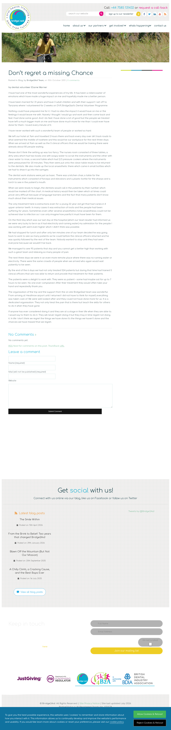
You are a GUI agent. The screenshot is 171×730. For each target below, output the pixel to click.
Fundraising (18, 40)
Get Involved (117, 25)
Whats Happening (140, 25)
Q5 (18, 463)
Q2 (48, 432)
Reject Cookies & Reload (150, 723)
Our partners (97, 25)
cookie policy (117, 722)
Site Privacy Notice (90, 703)
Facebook (144, 14)
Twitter (149, 14)
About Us (79, 25)
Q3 (90, 432)
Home (66, 25)
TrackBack (56, 346)
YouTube (160, 14)
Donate (157, 40)
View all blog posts (30, 592)
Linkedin (154, 14)
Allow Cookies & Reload (149, 714)
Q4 (131, 432)
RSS (165, 14)
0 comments (73, 80)
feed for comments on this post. (28, 346)
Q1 (17, 432)
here (45, 646)
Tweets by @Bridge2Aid (141, 511)
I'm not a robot (150, 640)
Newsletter (123, 14)
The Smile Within (30, 519)
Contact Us (160, 25)
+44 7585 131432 (122, 7)
